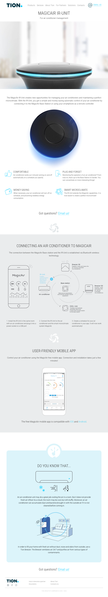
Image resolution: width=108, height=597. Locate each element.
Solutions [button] (72, 5)
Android (82, 421)
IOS (72, 421)
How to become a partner (37, 581)
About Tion (49, 5)
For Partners (61, 5)
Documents (32, 584)
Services (40, 5)
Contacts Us (55, 584)
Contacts (81, 5)
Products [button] (31, 5)
